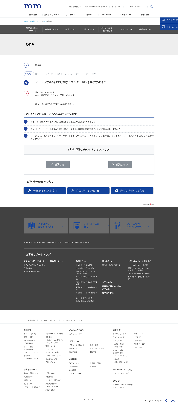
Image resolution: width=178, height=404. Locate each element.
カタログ (89, 14)
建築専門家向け (75, 7)
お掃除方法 (138, 342)
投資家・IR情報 (95, 364)
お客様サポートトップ (38, 255)
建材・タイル (50, 347)
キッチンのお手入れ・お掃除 (139, 274)
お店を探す (94, 346)
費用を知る (73, 349)
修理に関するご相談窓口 (45, 191)
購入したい (107, 262)
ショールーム (107, 14)
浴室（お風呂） (29, 338)
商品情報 (33, 14)
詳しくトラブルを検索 (84, 299)
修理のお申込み (101, 7)
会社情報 (145, 14)
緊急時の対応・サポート (34, 262)
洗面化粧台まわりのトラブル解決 (86, 284)
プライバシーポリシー (48, 321)
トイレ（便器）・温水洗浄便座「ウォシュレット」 (31, 350)
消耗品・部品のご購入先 (132, 191)
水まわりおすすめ (119, 335)
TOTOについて (74, 364)
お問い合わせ (90, 7)
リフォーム (70, 14)
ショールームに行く (97, 349)
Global (139, 7)
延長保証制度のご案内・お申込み (112, 288)
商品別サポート (56, 262)
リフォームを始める (76, 346)
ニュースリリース (75, 374)
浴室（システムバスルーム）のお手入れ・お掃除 (139, 270)
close (174, 44)
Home (26, 21)
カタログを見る (167, 51)
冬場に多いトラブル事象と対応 (86, 295)
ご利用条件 (31, 321)
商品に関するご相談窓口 (88, 191)
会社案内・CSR (139, 345)
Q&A (45, 21)
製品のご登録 (108, 294)
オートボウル (92, 74)
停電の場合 (28, 269)
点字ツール (138, 348)
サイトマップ (116, 7)
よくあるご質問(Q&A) (53, 381)
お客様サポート (126, 14)
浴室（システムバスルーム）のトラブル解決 (86, 273)
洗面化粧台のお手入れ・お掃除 (139, 279)
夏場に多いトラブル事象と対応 (86, 289)
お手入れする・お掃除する (139, 262)
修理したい (81, 262)
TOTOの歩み (74, 368)
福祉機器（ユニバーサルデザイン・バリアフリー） (54, 341)
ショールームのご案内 (122, 370)
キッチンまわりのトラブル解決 (86, 279)
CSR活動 (72, 371)
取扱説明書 (49, 378)
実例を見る (73, 353)
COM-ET (116, 382)
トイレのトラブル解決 (84, 266)
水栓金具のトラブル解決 (85, 269)
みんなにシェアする (153, 401)
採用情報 (93, 368)
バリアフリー (138, 338)
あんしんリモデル (51, 14)
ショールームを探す (168, 58)
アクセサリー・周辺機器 (54, 335)
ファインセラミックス (53, 357)
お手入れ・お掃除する (32, 388)
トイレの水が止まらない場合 (34, 266)
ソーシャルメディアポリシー (72, 321)
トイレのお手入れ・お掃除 (138, 266)
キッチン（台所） (30, 335)
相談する (93, 353)
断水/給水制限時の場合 (32, 272)
